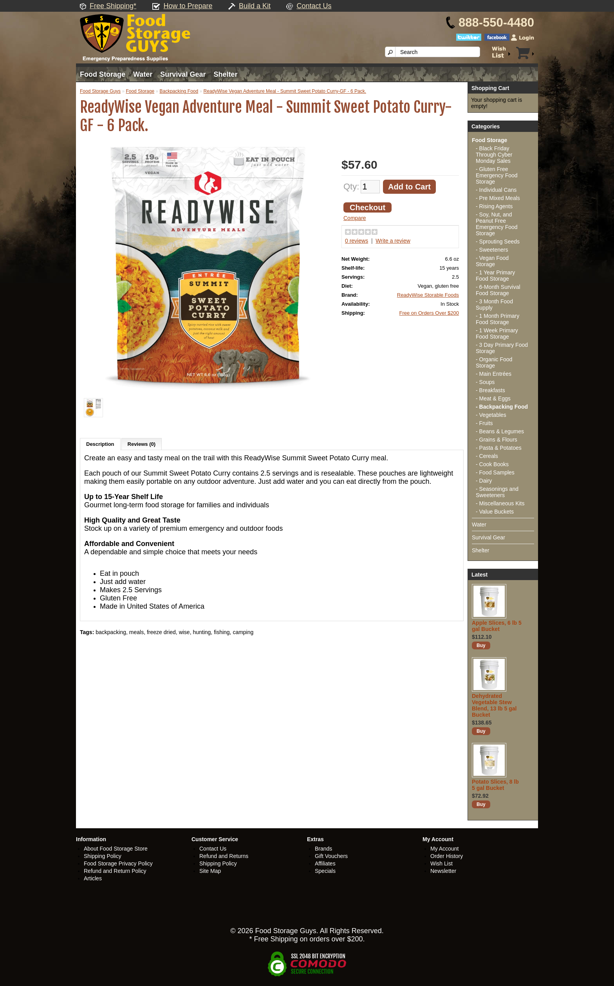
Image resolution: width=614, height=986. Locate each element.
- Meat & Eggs (493, 398)
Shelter (225, 74)
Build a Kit (255, 6)
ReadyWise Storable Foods (428, 295)
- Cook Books (492, 464)
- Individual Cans (496, 190)
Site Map (210, 871)
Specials (325, 871)
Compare (354, 218)
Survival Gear (183, 74)
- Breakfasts (490, 390)
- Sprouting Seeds (498, 241)
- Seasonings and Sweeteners (497, 492)
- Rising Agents (494, 206)
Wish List (441, 863)
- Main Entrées (493, 374)
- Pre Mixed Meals (498, 198)
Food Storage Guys (100, 91)
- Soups (485, 382)
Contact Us (313, 6)
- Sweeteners (492, 250)
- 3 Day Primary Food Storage (502, 348)
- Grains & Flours (496, 439)
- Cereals (487, 456)
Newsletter (443, 871)
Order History (446, 856)
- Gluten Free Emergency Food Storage (497, 175)
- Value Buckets (495, 511)
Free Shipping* (113, 6)
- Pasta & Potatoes (499, 448)
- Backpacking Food (502, 407)
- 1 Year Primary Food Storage (495, 275)
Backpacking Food (178, 91)
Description (100, 444)
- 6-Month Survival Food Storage (498, 290)
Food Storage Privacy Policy (118, 863)
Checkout (367, 207)
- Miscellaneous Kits (500, 503)
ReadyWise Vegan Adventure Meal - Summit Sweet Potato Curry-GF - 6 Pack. (285, 91)
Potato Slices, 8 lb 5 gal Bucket (495, 785)
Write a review (393, 241)
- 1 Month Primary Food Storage (497, 319)
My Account (444, 848)
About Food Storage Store (116, 848)
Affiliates (325, 863)
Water (142, 74)
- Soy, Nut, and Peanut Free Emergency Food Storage (497, 223)
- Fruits (484, 423)
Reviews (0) (142, 444)
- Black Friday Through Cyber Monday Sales (494, 154)
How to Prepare (188, 6)
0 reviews (356, 241)
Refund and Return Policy (115, 871)
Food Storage (102, 74)
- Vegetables (491, 415)
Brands (323, 848)
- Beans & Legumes (500, 431)
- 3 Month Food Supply (494, 304)
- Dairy (484, 481)
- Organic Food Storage (494, 362)
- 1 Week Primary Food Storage (497, 333)
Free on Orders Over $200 (429, 313)
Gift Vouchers (331, 856)
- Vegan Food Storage (492, 261)
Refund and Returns (223, 856)
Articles (93, 878)
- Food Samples (495, 472)
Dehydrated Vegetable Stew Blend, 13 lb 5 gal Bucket (494, 705)
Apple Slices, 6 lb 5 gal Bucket (497, 626)
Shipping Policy (102, 856)
